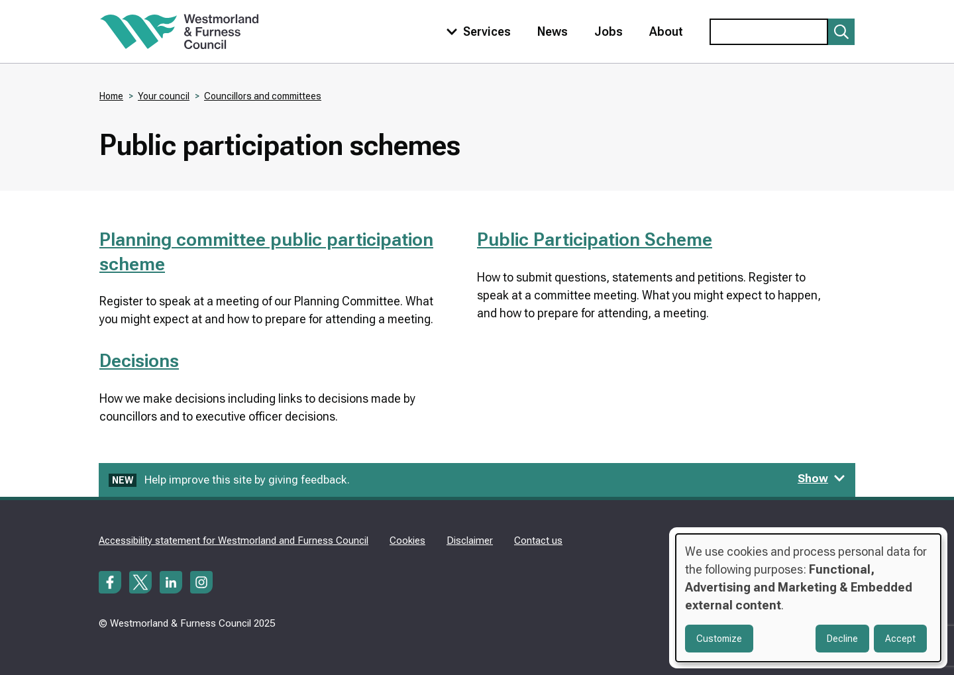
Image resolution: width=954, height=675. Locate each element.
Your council (163, 96)
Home (111, 96)
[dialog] (808, 598)
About (666, 31)
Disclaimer (470, 540)
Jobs (608, 31)
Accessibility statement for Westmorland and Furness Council (233, 540)
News (552, 31)
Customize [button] (719, 638)
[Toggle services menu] (476, 31)
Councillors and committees (262, 96)
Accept (900, 638)
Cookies (407, 540)
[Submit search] (841, 32)
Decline (842, 638)
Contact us (538, 540)
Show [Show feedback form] (821, 478)
